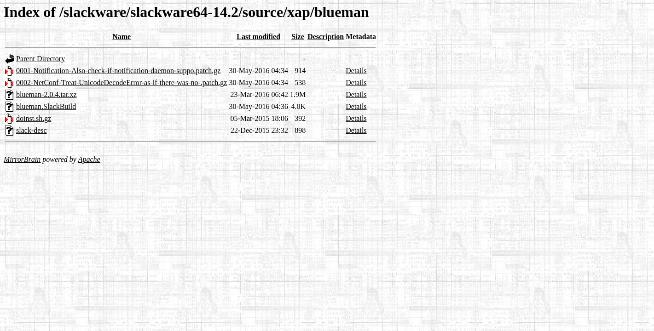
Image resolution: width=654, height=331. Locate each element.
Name (121, 36)
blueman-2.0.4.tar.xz (46, 94)
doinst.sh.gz (33, 118)
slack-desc (31, 130)
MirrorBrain (22, 159)
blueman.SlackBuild (46, 106)
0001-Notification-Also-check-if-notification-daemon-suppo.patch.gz (118, 70)
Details (356, 70)
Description (325, 36)
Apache (89, 159)
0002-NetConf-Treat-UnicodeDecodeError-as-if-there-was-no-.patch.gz (121, 82)
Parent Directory (40, 59)
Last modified (258, 36)
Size (297, 36)
